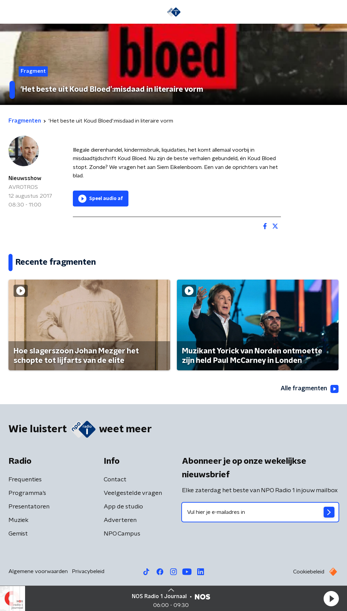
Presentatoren (28, 507)
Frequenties (25, 480)
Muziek (18, 520)
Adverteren (120, 520)
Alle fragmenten (309, 389)
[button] (331, 598)
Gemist (18, 534)
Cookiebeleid (308, 571)
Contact (115, 480)
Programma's (27, 493)
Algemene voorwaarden (38, 571)
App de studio (123, 507)
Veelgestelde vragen (133, 493)
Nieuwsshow (24, 178)
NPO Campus (122, 534)
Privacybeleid (88, 571)
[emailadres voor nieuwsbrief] (260, 512)
